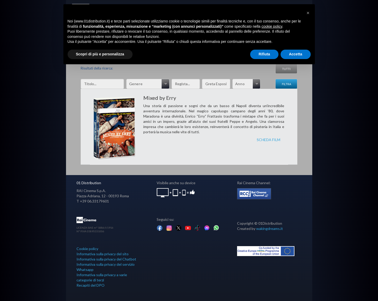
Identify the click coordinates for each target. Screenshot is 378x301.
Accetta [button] (295, 54)
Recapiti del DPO (90, 285)
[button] (308, 12)
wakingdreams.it (269, 228)
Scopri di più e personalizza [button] (100, 54)
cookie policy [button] (271, 26)
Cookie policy (87, 248)
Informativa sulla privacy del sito (102, 254)
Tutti (286, 69)
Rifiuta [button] (264, 54)
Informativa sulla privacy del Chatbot (106, 259)
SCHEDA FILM (268, 139)
